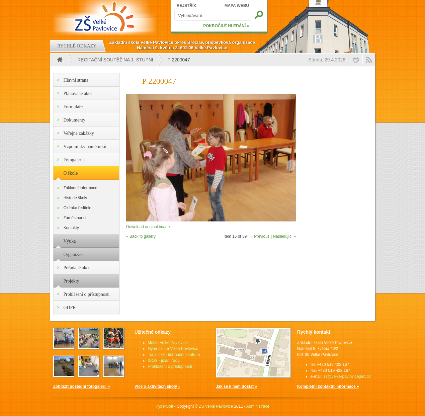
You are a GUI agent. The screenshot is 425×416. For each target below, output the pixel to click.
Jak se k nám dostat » (236, 386)
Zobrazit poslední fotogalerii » (81, 386)
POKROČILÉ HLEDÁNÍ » (226, 26)
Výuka (69, 241)
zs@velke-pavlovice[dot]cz (347, 376)
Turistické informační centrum (174, 354)
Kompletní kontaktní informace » (328, 386)
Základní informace (80, 188)
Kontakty (71, 227)
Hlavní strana (75, 80)
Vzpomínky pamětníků (84, 146)
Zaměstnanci (74, 217)
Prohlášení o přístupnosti (86, 294)
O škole (70, 173)
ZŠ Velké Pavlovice (216, 406)
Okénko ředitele (77, 208)
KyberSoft (164, 406)
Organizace (73, 254)
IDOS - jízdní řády (163, 360)
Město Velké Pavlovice (168, 342)
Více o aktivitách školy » (157, 386)
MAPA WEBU (236, 5)
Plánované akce (77, 93)
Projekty (71, 281)
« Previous (260, 236)
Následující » (284, 236)
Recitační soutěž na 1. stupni (115, 59)
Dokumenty (74, 120)
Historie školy (75, 198)
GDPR (69, 307)
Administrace (257, 406)
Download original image (148, 226)
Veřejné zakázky (78, 133)
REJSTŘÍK (186, 5)
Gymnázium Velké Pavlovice (173, 348)
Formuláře (73, 106)
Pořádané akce (76, 267)
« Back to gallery (141, 236)
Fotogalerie (74, 159)
